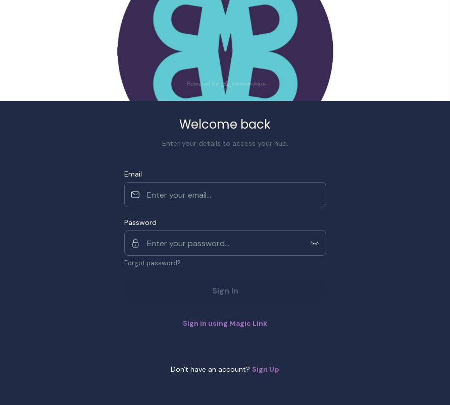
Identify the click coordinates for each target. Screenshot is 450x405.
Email (133, 174)
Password (140, 222)
